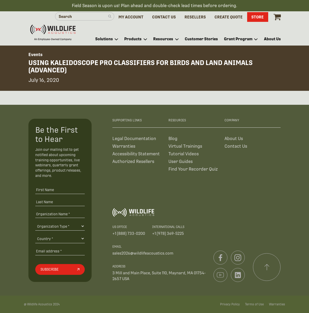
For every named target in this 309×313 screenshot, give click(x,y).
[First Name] (60, 189)
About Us (234, 138)
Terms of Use (254, 304)
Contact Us (236, 146)
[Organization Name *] (60, 214)
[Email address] (60, 251)
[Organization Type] (60, 226)
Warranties (123, 146)
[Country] (60, 238)
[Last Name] (60, 201)
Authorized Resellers (133, 161)
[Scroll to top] (267, 267)
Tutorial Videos (183, 153)
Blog (172, 138)
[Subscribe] (60, 269)
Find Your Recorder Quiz (193, 169)
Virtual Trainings (185, 146)
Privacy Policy (230, 304)
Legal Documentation (134, 138)
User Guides (180, 161)
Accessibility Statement (136, 153)
